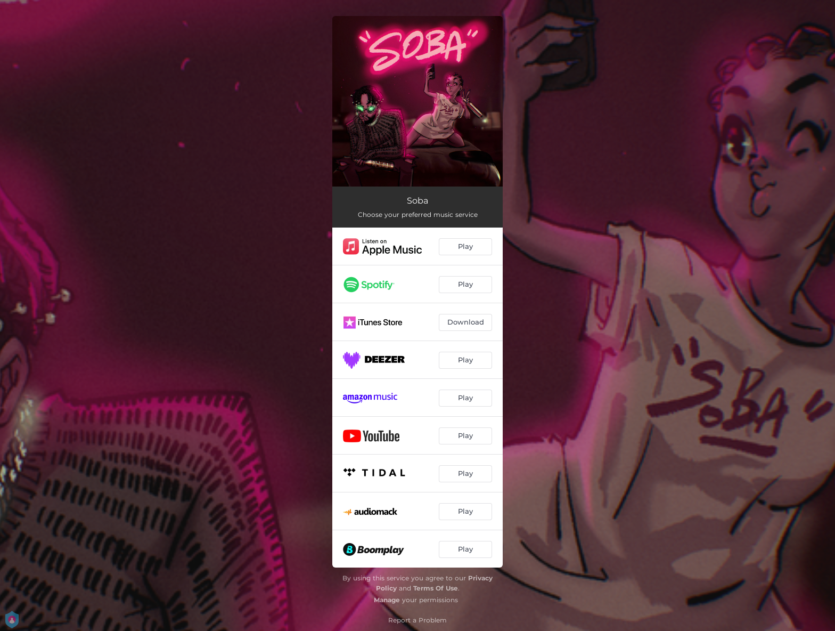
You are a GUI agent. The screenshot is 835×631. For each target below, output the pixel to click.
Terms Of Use (435, 588)
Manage (387, 600)
